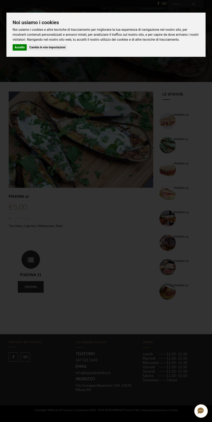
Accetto (20, 47)
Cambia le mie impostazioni (47, 47)
